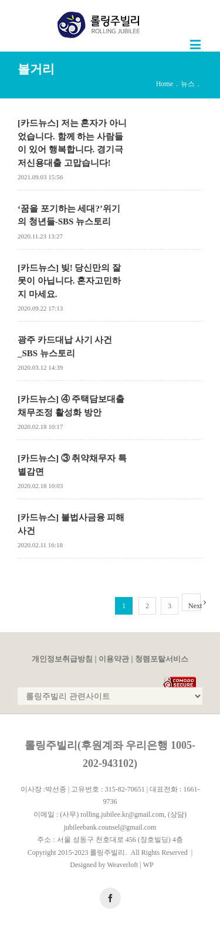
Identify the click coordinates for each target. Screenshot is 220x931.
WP (148, 865)
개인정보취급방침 (62, 659)
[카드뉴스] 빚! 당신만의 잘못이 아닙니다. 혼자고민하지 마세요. (69, 281)
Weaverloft (122, 865)
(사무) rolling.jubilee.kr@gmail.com (112, 814)
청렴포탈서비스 (161, 659)
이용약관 (114, 659)
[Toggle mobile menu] (196, 44)
